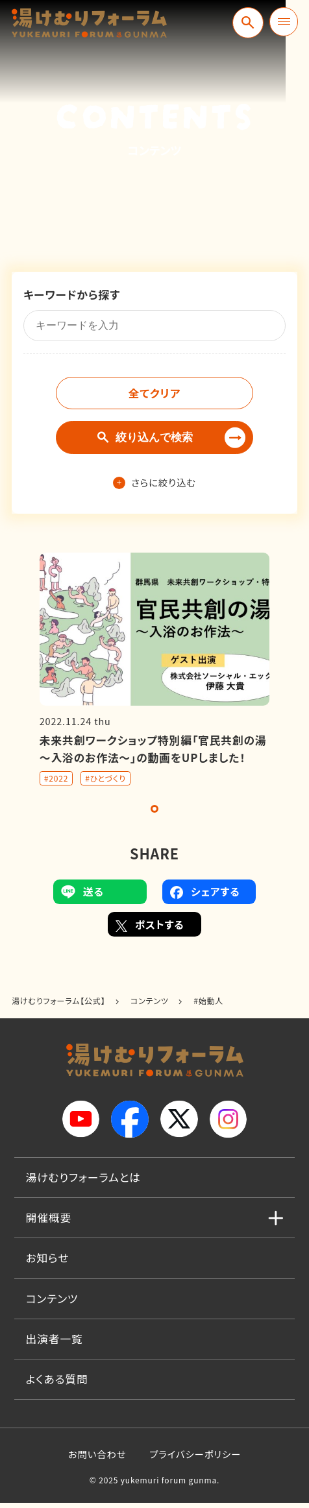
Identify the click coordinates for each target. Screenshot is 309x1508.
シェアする (205, 897)
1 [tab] (154, 814)
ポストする (150, 929)
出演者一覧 (54, 1344)
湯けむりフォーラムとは (83, 1182)
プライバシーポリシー (195, 1459)
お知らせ (47, 1263)
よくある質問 (57, 1384)
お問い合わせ (97, 1459)
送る (82, 897)
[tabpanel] (154, 674)
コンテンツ (52, 1303)
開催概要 (49, 1222)
